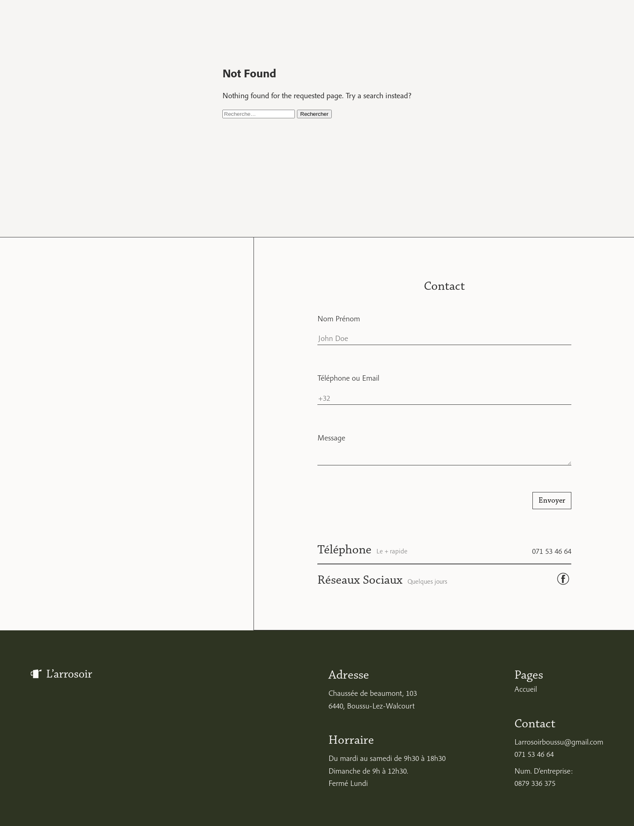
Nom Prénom (338, 318)
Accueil (525, 689)
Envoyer (552, 500)
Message (331, 437)
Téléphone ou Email (348, 378)
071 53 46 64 (551, 551)
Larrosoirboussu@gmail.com (558, 742)
